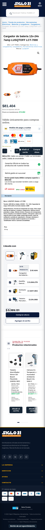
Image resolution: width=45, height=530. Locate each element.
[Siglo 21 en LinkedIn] (15, 457)
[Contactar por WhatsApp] (26, 457)
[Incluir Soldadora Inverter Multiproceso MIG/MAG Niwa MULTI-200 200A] (10, 291)
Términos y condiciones (9, 519)
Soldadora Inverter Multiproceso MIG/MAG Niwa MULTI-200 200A (22, 291)
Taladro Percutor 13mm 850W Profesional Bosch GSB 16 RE (23, 300)
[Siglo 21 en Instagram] (9, 457)
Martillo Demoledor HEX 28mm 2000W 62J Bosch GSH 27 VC (22, 282)
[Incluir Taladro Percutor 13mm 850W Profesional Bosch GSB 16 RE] (10, 300)
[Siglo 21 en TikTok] (20, 457)
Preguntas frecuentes (36, 519)
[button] (38, 53)
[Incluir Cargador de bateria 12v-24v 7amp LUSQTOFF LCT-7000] (10, 271)
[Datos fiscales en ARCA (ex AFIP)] (22, 508)
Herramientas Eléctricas (32, 47)
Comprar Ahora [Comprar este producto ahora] (36, 151)
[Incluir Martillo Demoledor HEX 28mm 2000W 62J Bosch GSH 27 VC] (10, 282)
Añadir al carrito (25, 151)
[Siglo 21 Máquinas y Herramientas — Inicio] (11, 434)
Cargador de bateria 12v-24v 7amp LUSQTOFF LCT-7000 (23, 274)
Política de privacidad (23, 519)
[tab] (18, 422)
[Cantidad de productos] (10, 151)
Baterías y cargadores (20, 24)
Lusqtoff (25, 48)
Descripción (8, 196)
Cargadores (35, 24)
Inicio (4, 22)
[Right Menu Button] (40, 4)
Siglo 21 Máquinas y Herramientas (18, 514)
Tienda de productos (16, 22)
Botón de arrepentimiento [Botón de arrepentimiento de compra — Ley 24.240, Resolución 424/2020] (22, 526)
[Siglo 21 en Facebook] (4, 457)
